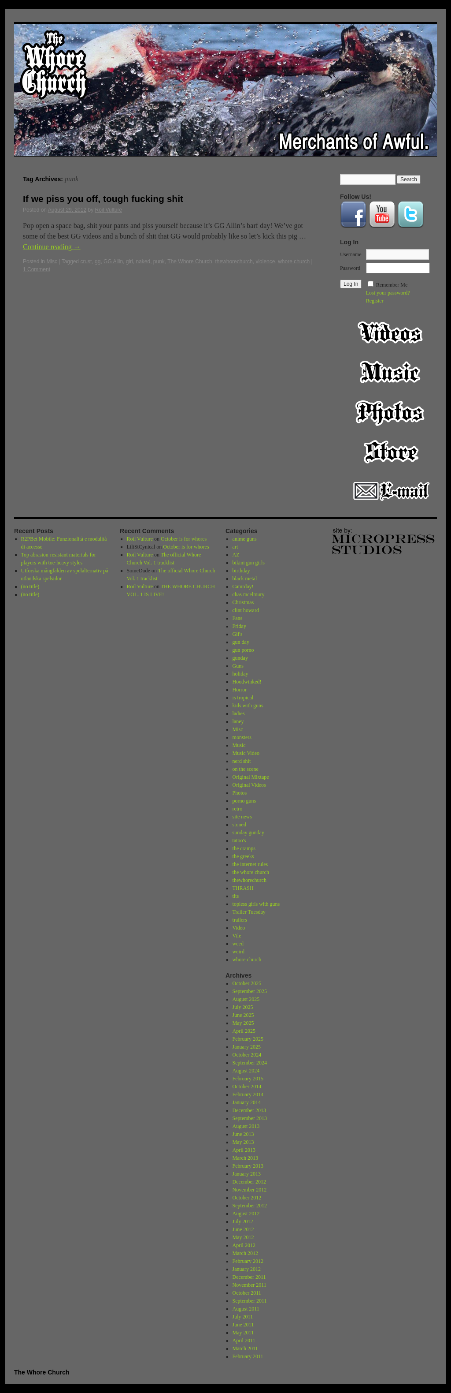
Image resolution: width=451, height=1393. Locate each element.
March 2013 (245, 1158)
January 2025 (247, 1047)
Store (391, 451)
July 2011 (243, 1317)
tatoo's (239, 840)
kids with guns (248, 705)
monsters (242, 737)
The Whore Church (189, 261)
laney (238, 721)
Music (391, 372)
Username (351, 254)
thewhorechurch (233, 261)
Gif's (238, 634)
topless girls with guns (256, 904)
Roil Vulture (108, 210)
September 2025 (250, 991)
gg (97, 261)
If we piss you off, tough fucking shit (103, 199)
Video (391, 332)
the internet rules (250, 864)
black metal (245, 578)
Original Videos (249, 785)
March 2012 (245, 1253)
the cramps (244, 848)
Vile (237, 936)
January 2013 (247, 1174)
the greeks (243, 856)
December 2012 (249, 1182)
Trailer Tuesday (249, 912)
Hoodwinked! (247, 682)
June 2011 (243, 1325)
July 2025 (243, 1007)
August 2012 (246, 1213)
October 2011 (247, 1293)
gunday (240, 658)
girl (129, 261)
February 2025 (248, 1039)
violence (265, 261)
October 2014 (247, 1086)
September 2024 (250, 1063)
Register (375, 301)
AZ (236, 555)
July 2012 (243, 1221)
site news (242, 817)
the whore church (251, 872)
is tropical (243, 698)
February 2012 (248, 1261)
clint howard (246, 610)
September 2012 (250, 1206)
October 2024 (247, 1055)
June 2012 (243, 1229)
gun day (241, 642)
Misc (51, 261)
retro (238, 809)
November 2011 (249, 1285)
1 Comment (36, 269)
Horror (240, 690)
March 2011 (245, 1348)
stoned (239, 825)
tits (236, 896)
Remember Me (392, 285)
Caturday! (243, 586)
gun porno (243, 650)
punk (159, 261)
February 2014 (248, 1094)
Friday (239, 626)
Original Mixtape (251, 777)
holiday (240, 674)
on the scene (246, 769)
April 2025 (244, 1031)
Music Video (246, 753)
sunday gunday (248, 832)
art (235, 547)
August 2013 (246, 1126)
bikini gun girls (249, 563)
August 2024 (246, 1071)
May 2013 (243, 1142)
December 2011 (249, 1277)
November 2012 (250, 1190)
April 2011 (244, 1340)
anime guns (245, 539)
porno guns (244, 801)
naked (143, 261)
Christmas (243, 602)
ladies (239, 713)
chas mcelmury (249, 594)
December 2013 (249, 1110)
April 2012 (244, 1245)
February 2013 (248, 1166)
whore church (294, 261)
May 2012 (243, 1237)
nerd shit (242, 761)
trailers (240, 920)
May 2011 (243, 1333)
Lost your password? (388, 293)
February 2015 (248, 1079)
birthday (241, 571)
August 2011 (246, 1309)
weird (238, 952)
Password (350, 268)
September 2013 (250, 1118)
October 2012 (247, 1198)
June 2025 (243, 1015)
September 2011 (250, 1301)
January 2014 (247, 1102)
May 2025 (243, 1023)
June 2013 (243, 1134)
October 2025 (247, 983)
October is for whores (184, 539)
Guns (238, 666)
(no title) (30, 586)
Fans (238, 618)
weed (238, 944)
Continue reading (52, 246)
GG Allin (113, 261)
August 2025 (246, 999)
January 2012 (247, 1269)
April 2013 (244, 1150)
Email (391, 491)
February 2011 (248, 1356)
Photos (391, 412)
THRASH (243, 888)
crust (86, 261)
